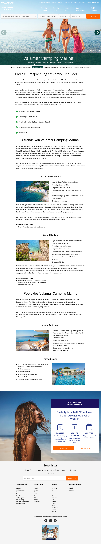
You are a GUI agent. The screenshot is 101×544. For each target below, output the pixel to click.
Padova (54, 509)
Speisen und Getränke (66, 67)
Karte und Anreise (85, 67)
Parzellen (45, 63)
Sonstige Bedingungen (22, 501)
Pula (35, 496)
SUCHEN (93, 16)
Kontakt (60, 2)
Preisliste (76, 67)
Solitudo (54, 511)
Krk (35, 498)
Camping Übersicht (34, 63)
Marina (54, 496)
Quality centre (20, 496)
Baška (53, 503)
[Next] (97, 32)
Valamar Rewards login (93, 2)
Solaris (71, 488)
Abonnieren (72, 478)
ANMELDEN (63, 448)
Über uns (54, 2)
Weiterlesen (85, 448)
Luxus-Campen (68, 63)
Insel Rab (36, 500)
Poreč (35, 492)
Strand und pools (38, 67)
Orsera (54, 492)
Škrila (53, 505)
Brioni (53, 494)
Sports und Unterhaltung (51, 67)
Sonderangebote (44, 2)
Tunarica (54, 498)
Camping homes (55, 63)
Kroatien (36, 488)
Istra (53, 490)
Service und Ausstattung (24, 67)
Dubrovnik (37, 501)
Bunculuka (72, 490)
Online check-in (20, 490)
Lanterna (54, 488)
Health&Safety (20, 503)
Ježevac (54, 501)
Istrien (36, 490)
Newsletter (68, 2)
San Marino (55, 507)
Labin (35, 494)
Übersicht (13, 67)
